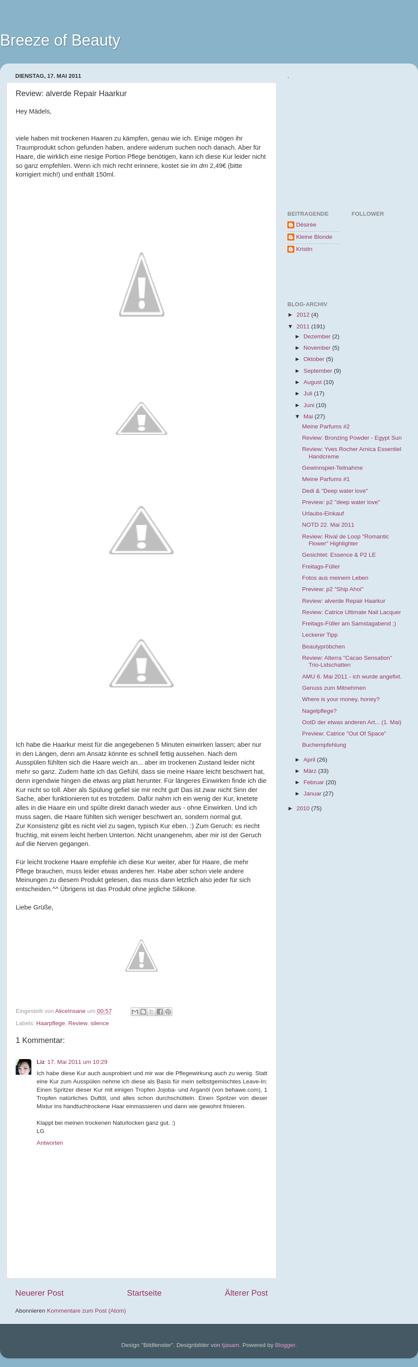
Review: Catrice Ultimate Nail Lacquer (351, 612)
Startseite (144, 1292)
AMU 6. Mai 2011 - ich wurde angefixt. (352, 676)
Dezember (317, 336)
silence (100, 1023)
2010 (304, 808)
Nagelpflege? (319, 711)
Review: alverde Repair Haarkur (343, 601)
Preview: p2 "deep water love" (341, 502)
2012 (304, 314)
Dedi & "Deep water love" (335, 491)
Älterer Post (246, 1292)
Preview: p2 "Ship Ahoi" (333, 589)
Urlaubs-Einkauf (323, 513)
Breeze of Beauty (60, 40)
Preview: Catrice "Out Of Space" (344, 733)
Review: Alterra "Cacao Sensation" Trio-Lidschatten (347, 661)
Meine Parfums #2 (326, 426)
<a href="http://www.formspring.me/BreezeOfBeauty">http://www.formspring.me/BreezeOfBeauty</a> (328, 137)
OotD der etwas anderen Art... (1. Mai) (351, 722)
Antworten (50, 1143)
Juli (308, 393)
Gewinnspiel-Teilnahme (332, 468)
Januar (313, 793)
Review (78, 1023)
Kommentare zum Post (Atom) (86, 1310)
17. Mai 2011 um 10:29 (77, 1062)
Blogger (285, 1345)
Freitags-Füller (321, 566)
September (318, 371)
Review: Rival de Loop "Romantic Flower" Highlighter (345, 540)
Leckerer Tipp (320, 635)
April (310, 759)
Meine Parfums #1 (326, 479)
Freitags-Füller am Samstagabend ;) (349, 623)
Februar (314, 782)
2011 (304, 326)
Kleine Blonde (314, 237)
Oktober (314, 359)
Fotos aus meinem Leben (335, 578)
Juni (309, 405)
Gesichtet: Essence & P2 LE (339, 554)
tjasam (230, 1345)
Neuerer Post (39, 1292)
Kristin (304, 249)
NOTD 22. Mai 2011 (328, 524)
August (313, 382)
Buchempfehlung (324, 745)
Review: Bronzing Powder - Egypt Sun (352, 437)
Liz (41, 1062)
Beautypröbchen (323, 646)
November (317, 347)
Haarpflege (50, 1023)
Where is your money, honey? (341, 699)
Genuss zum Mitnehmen (334, 688)
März (310, 771)
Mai (309, 416)
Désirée (306, 224)
